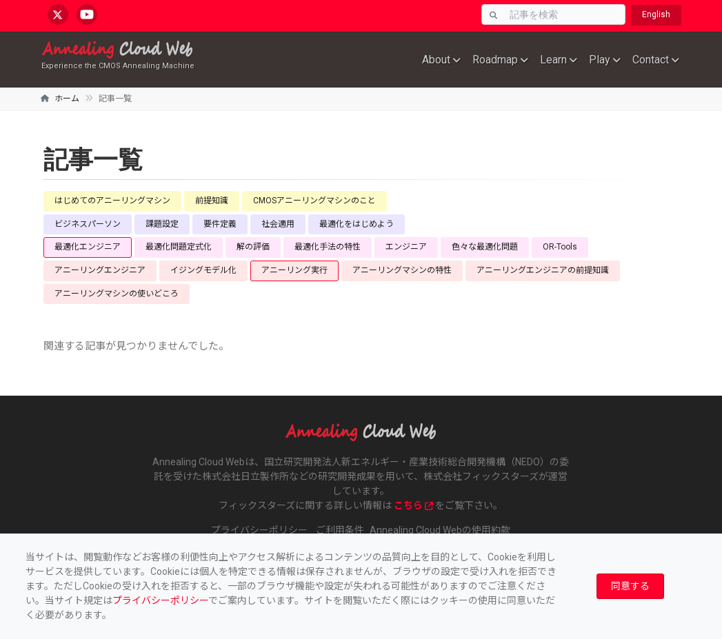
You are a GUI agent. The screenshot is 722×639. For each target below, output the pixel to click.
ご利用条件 (340, 530)
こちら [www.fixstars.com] (413, 505)
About (436, 59)
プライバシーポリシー (160, 600)
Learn (553, 59)
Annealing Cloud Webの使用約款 (440, 530)
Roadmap (495, 59)
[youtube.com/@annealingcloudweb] (87, 14)
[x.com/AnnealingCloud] (58, 14)
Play (599, 59)
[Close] (630, 586)
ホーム (66, 98)
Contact (650, 59)
